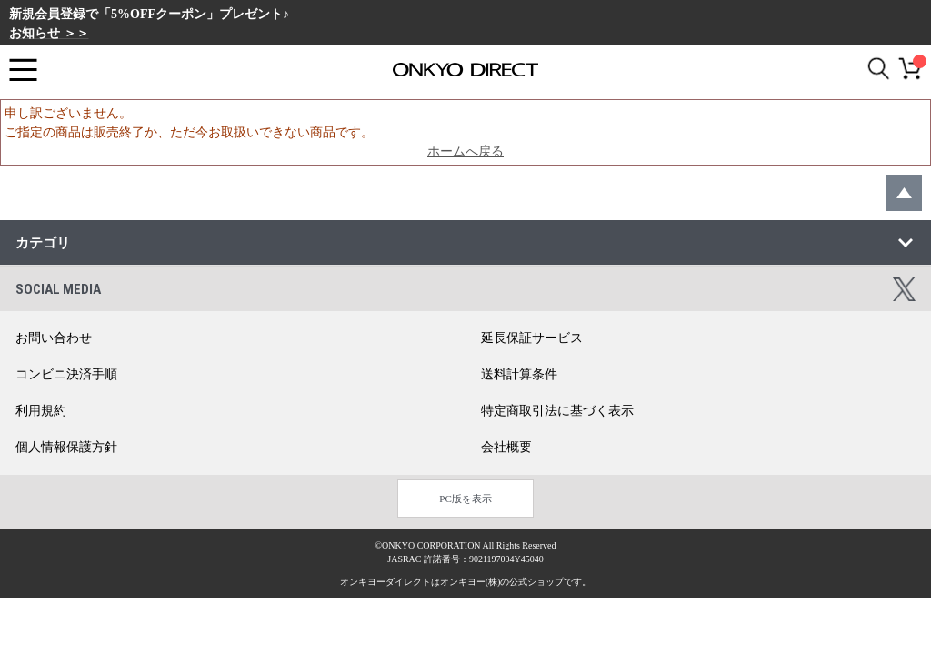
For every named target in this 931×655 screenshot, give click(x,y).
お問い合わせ (53, 338)
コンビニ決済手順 (66, 374)
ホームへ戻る (465, 151)
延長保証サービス (532, 338)
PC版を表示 (465, 498)
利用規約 (40, 411)
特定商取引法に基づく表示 (557, 411)
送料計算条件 (519, 374)
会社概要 (506, 447)
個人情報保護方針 (66, 447)
